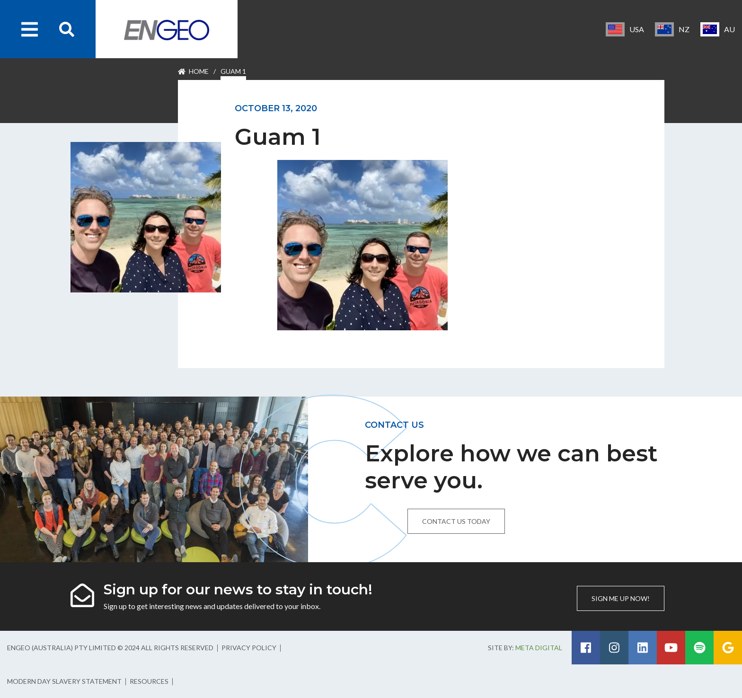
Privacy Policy (248, 648)
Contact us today (456, 521)
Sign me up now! (621, 598)
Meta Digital (538, 648)
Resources (149, 681)
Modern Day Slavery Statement (64, 681)
